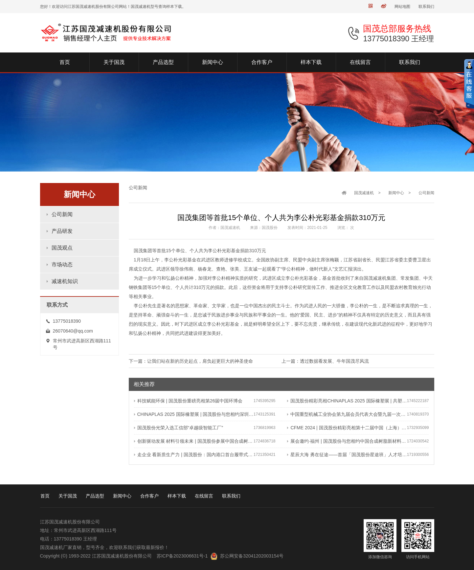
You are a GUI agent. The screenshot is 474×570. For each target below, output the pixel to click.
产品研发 (62, 231)
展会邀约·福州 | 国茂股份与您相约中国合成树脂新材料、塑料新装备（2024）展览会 (347, 441)
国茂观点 (62, 248)
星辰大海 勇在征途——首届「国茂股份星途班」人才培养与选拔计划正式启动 (347, 454)
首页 (45, 496)
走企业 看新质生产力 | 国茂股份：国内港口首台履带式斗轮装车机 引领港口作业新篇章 (194, 454)
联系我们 (426, 6)
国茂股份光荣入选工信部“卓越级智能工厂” (178, 427)
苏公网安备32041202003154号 (251, 556)
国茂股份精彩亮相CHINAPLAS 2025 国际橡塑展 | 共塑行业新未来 (347, 400)
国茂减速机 (364, 193)
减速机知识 (65, 281)
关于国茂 (67, 496)
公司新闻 (62, 214)
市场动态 (62, 264)
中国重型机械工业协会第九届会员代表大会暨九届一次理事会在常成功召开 (347, 414)
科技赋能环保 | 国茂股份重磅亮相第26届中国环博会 (188, 400)
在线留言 (204, 496)
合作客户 (149, 496)
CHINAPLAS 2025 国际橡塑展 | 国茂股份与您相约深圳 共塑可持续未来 (194, 414)
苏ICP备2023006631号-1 (182, 556)
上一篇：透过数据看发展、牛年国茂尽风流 (325, 361)
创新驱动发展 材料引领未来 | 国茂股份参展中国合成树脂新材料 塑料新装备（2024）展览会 (194, 441)
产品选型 (95, 496)
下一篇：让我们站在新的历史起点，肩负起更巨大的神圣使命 (191, 361)
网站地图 (402, 6)
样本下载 (177, 496)
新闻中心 (396, 193)
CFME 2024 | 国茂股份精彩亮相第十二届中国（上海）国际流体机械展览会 (347, 427)
